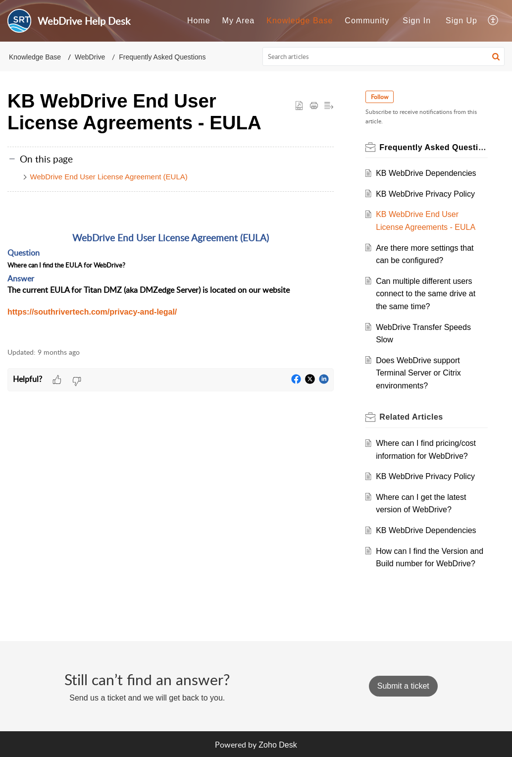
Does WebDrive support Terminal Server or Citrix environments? (418, 373)
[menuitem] (199, 20)
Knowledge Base (35, 57)
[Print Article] (314, 106)
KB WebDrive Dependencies (426, 173)
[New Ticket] (403, 686)
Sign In (417, 20)
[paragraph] (170, 271)
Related (411, 417)
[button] (496, 56)
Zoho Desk (277, 745)
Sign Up (461, 20)
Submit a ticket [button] (403, 686)
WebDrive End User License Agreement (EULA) (109, 176)
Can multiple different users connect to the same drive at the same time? (425, 294)
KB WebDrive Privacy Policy (425, 194)
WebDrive (90, 57)
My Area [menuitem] (238, 20)
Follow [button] (379, 97)
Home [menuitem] (198, 20)
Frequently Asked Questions (162, 57)
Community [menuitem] (367, 20)
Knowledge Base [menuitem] (299, 20)
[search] (383, 56)
